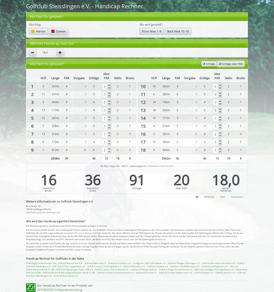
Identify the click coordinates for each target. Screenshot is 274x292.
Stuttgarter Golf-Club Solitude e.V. (149, 263)
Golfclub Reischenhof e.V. (70, 263)
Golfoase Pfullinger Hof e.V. (144, 269)
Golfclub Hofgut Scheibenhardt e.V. (176, 269)
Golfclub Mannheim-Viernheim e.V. (219, 263)
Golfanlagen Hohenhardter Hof (41, 263)
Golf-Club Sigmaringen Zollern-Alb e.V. (74, 269)
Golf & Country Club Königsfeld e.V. (104, 266)
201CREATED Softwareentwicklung (59, 290)
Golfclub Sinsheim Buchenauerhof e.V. (115, 272)
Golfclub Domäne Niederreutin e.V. (176, 272)
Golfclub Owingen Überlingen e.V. (184, 263)
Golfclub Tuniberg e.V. (157, 266)
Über (222, 196)
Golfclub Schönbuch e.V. (120, 263)
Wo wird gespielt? (151, 24)
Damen (58, 31)
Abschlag (35, 24)
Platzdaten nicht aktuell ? (161, 166)
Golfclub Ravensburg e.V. (66, 275)
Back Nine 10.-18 (178, 31)
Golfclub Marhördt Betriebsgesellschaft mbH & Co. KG (69, 272)
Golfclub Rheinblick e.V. (134, 266)
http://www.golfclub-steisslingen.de (43, 212)
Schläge (209, 64)
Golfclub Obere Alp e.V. (95, 263)
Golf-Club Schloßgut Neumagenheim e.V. (214, 269)
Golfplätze (209, 196)
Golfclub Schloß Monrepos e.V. (185, 266)
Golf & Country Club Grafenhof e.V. (112, 269)
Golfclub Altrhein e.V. (225, 272)
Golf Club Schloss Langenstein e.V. (69, 266)
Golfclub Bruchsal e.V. (146, 272)
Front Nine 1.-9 (151, 31)
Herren (38, 31)
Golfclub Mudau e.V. (204, 272)
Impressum (237, 196)
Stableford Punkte (78, 243)
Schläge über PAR (231, 64)
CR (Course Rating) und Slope (87, 233)
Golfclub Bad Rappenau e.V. (214, 266)
